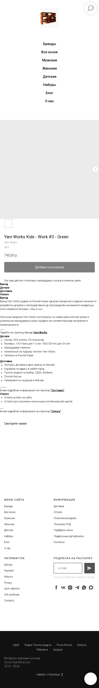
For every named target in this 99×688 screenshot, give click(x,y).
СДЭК (16, 645)
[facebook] (56, 587)
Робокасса (42, 649)
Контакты (59, 542)
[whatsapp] (84, 587)
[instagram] (70, 587)
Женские (49, 68)
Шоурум (58, 649)
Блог (49, 93)
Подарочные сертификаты (69, 536)
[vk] (63, 587)
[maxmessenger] (91, 587)
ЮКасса (81, 645)
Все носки (49, 52)
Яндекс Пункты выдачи (38, 645)
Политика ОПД (62, 524)
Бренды (8, 506)
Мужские (49, 60)
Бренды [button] (49, 44)
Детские (49, 77)
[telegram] (77, 587)
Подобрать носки (63, 530)
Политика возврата (65, 518)
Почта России (64, 645)
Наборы (49, 85)
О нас (49, 101)
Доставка (59, 506)
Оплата (58, 512)
